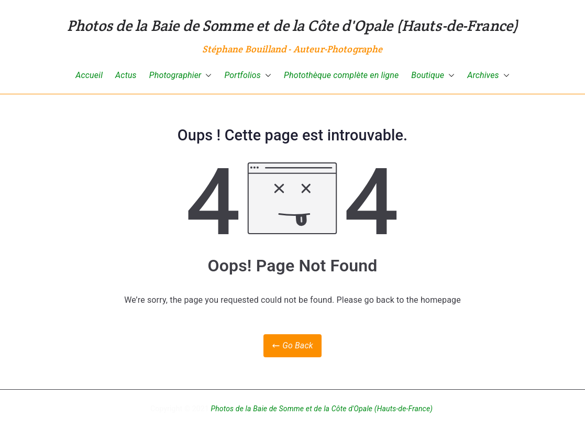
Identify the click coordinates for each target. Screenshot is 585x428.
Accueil (89, 75)
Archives (488, 75)
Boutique (433, 75)
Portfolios (247, 75)
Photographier (180, 75)
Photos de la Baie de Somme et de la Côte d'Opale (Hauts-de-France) (292, 25)
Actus (126, 75)
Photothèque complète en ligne (341, 75)
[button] (206, 75)
